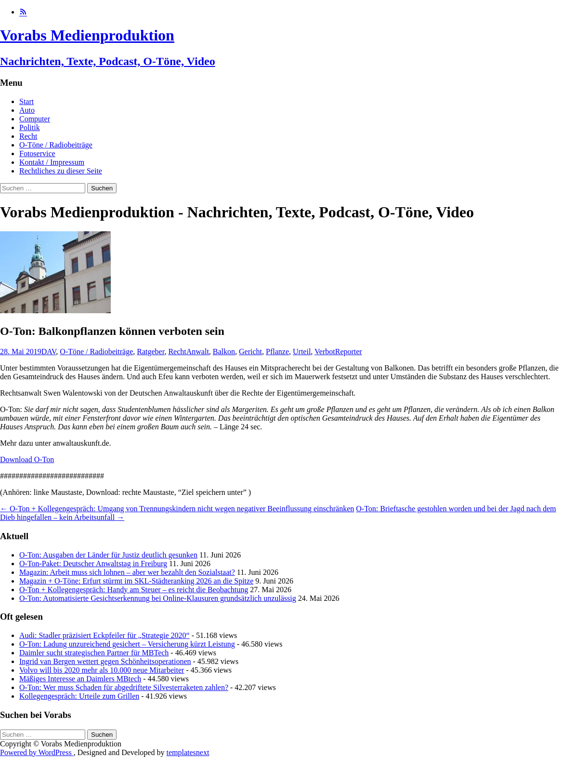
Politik (29, 127)
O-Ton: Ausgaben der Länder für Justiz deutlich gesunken (108, 555)
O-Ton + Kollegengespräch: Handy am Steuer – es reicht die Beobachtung (133, 589)
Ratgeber (150, 351)
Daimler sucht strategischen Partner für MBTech (94, 653)
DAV (48, 351)
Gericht (250, 351)
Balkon (224, 351)
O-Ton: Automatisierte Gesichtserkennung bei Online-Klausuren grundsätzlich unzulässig (157, 598)
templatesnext (187, 752)
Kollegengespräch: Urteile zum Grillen (79, 696)
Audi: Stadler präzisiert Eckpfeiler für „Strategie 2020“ (104, 635)
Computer (34, 119)
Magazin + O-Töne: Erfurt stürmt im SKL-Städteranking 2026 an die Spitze (136, 581)
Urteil (302, 351)
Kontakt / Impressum (51, 162)
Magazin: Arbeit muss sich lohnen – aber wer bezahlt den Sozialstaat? (127, 572)
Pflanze (277, 351)
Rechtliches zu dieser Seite (60, 171)
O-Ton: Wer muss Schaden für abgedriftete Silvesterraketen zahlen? (123, 687)
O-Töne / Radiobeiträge (55, 145)
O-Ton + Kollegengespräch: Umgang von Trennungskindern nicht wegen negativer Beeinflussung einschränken (177, 509)
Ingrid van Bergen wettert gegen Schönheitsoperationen (105, 661)
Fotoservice (37, 153)
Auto (27, 110)
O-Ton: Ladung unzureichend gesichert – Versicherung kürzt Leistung (127, 644)
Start (26, 101)
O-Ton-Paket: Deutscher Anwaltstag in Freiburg (93, 563)
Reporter (348, 351)
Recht (28, 136)
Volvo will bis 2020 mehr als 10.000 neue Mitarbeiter (101, 670)
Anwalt (197, 351)
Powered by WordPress (37, 752)
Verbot (324, 351)
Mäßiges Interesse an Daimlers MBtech (80, 679)
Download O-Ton (27, 459)
